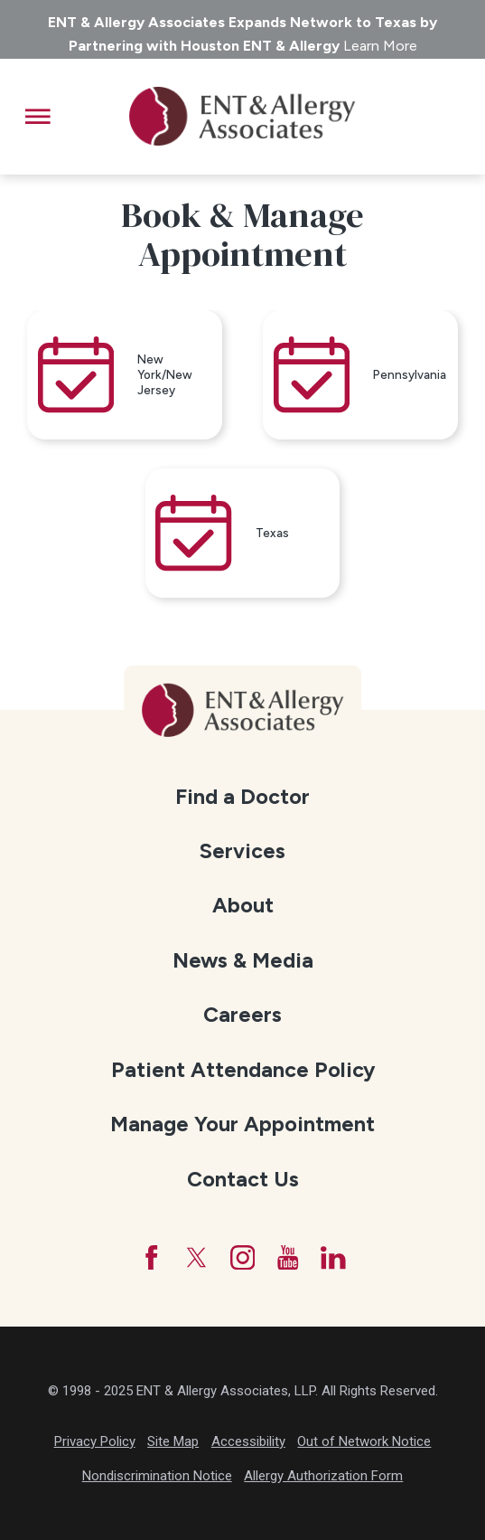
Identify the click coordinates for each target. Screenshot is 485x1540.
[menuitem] (242, 797)
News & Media (243, 960)
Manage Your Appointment (242, 1125)
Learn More (380, 45)
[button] (38, 116)
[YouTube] (288, 1258)
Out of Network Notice (364, 1441)
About (243, 906)
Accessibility (248, 1441)
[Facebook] (151, 1258)
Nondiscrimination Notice (157, 1476)
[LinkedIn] (333, 1258)
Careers (242, 1015)
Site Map (173, 1441)
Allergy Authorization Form (323, 1476)
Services (242, 851)
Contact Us (243, 1179)
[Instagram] (243, 1258)
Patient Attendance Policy (243, 1069)
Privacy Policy (94, 1441)
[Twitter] (197, 1258)
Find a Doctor (242, 796)
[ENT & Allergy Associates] (242, 117)
